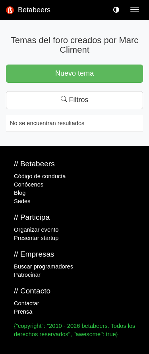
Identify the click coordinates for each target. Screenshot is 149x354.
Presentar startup (36, 238)
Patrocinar (27, 275)
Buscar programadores (43, 266)
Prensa (23, 311)
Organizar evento (36, 229)
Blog (19, 193)
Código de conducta (40, 176)
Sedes (22, 201)
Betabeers (28, 10)
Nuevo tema (74, 73)
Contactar (26, 303)
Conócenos (28, 184)
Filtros (75, 100)
